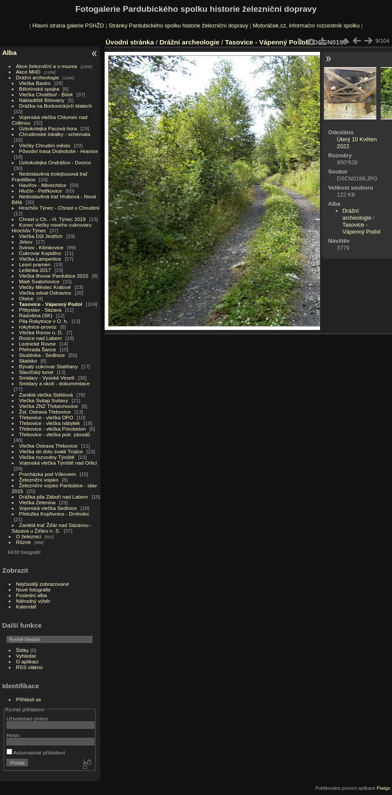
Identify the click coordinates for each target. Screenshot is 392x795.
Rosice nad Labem (40, 338)
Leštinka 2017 (35, 270)
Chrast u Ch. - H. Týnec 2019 (52, 219)
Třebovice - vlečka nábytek (49, 423)
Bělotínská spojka (39, 89)
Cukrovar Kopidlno (40, 253)
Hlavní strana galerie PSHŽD (68, 25)
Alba (9, 52)
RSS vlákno (29, 667)
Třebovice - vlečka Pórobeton (52, 428)
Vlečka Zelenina (37, 502)
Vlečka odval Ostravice (45, 293)
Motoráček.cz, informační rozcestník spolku (305, 25)
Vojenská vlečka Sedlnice (48, 508)
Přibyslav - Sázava (40, 310)
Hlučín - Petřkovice (40, 191)
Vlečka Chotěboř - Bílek (46, 94)
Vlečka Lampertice (40, 259)
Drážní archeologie (37, 77)
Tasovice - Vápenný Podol (50, 304)
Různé (23, 542)
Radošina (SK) (36, 315)
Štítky (22, 650)
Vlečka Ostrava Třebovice (48, 445)
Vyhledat (26, 656)
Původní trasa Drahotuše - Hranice (58, 151)
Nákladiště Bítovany (42, 100)
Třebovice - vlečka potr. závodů (54, 434)
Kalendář (26, 606)
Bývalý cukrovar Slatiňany (48, 366)
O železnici (28, 536)
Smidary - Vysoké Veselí (47, 378)
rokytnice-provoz (38, 327)
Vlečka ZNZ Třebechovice (48, 406)
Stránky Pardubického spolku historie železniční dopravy (178, 25)
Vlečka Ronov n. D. (41, 332)
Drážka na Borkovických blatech (55, 106)
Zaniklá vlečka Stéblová (46, 395)
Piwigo (383, 788)
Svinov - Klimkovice (41, 247)
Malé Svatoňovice (39, 281)
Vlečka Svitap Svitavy (43, 400)
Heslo (13, 735)
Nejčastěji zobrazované (42, 584)
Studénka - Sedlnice (42, 355)
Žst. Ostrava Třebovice (45, 411)
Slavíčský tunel (36, 372)
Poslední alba (31, 595)
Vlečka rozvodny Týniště (47, 457)
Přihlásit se (28, 699)
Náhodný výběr (33, 601)
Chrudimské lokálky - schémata (54, 134)
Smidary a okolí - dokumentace (54, 383)
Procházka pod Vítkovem (47, 474)
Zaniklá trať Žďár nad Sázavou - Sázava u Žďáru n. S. (52, 527)
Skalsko (28, 361)
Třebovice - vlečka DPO (46, 417)
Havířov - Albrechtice (43, 185)
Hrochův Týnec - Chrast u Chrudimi (59, 208)
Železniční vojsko (39, 479)
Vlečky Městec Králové (45, 287)
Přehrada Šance (37, 349)
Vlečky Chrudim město (45, 145)
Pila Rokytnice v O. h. (43, 321)
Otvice (26, 298)
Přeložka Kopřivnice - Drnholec (54, 513)
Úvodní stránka (130, 42)
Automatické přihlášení (36, 752)
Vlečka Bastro (35, 83)
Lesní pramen (35, 264)
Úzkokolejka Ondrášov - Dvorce (55, 162)
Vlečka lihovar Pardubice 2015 (54, 276)
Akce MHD (28, 72)
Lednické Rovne (37, 344)
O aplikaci (27, 661)
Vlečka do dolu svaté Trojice (51, 451)
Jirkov (26, 242)
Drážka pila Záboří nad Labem (53, 496)
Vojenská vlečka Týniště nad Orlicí (58, 462)
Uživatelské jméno (27, 718)
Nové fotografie (33, 589)
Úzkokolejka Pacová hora (48, 128)
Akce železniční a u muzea (46, 66)
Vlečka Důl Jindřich (41, 236)
